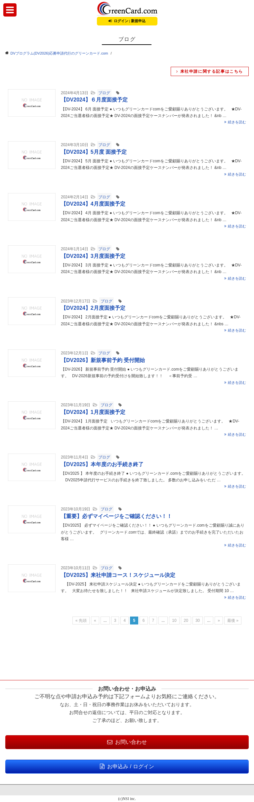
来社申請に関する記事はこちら (209, 71)
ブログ (104, 93)
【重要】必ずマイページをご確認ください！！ (116, 516)
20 (186, 620)
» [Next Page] (219, 620)
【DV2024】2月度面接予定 (93, 308)
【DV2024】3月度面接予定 (93, 256)
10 (174, 620)
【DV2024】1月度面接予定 (93, 412)
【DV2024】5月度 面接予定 (94, 152)
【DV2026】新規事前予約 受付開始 (103, 360)
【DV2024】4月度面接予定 (93, 204)
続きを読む (235, 122)
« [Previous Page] (95, 620)
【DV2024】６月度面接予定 (94, 99)
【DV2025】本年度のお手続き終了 (102, 464)
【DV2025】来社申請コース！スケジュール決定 (118, 575)
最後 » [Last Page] (232, 620)
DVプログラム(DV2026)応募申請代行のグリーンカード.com (59, 53)
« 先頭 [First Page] (81, 620)
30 (197, 620)
